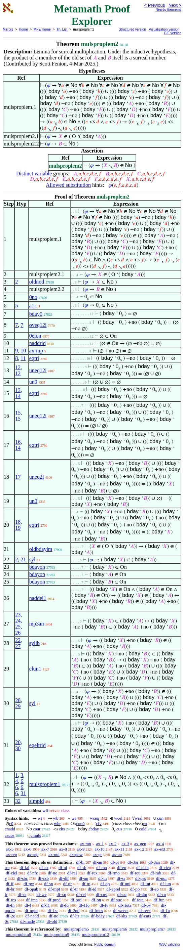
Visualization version (164, 29)
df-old (51, 921)
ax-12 (139, 849)
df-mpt (54, 889)
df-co (121, 894)
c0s (119, 828)
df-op (105, 883)
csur (37, 828)
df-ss (121, 878)
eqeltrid (37, 745)
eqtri (34, 358)
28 (18, 700)
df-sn (48, 883)
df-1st (52, 910)
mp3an (36, 624)
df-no (53, 915)
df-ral (72, 872)
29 (18, 706)
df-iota (138, 899)
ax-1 (100, 843)
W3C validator (169, 944)
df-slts (121, 915)
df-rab (155, 872)
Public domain (104, 944)
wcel (118, 818)
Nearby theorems (168, 9)
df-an (97, 862)
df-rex (92, 872)
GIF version (172, 33)
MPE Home (42, 29)
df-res (11, 899)
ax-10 (100, 849)
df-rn (161, 894)
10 (23, 350)
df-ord (76, 899)
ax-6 (27, 849)
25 (18, 627)
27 (18, 646)
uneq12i (38, 370)
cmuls (36, 835)
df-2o (10, 915)
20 (18, 742)
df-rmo (114, 872)
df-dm (142, 894)
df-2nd (73, 910)
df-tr (74, 889)
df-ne (52, 872)
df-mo (101, 867)
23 (18, 614)
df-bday (97, 915)
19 (18, 528)
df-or (114, 862)
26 (18, 633)
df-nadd (32, 915)
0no (33, 297)
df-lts (74, 915)
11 (23, 358)
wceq (94, 818)
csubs (9, 835)
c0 (11, 823)
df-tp (86, 883)
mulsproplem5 (76, 929)
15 (18, 413)
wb (56, 818)
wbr (57, 823)
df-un (83, 878)
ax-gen (140, 843)
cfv (99, 823)
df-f (28, 905)
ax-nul (54, 854)
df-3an (154, 862)
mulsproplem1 (44, 784)
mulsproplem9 (56, 934)
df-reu (135, 872)
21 (23, 559)
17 (18, 477)
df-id (92, 889)
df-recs (144, 910)
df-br (10, 889)
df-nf (63, 867)
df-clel (11, 872)
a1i (32, 305)
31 (23, 793)
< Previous (154, 5)
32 (18, 801)
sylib (34, 643)
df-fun (159, 899)
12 (18, 367)
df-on (96, 899)
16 (18, 442)
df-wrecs (120, 910)
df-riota (125, 905)
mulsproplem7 (152, 929)
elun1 (35, 669)
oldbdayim (40, 549)
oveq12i (38, 325)
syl (32, 559)
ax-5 (9, 849)
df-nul (161, 878)
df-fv (104, 905)
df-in (102, 878)
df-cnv (101, 894)
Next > (175, 5)
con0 (80, 823)
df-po (135, 889)
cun (160, 818)
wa (73, 818)
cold (142, 828)
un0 (33, 382)
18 (18, 522)
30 (18, 748)
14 (18, 396)
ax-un (117, 854)
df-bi (80, 862)
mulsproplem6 (114, 929)
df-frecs (96, 910)
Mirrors (8, 29)
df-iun (165, 883)
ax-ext (159, 849)
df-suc (116, 899)
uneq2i (36, 477)
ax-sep (32, 854)
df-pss (140, 878)
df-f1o (84, 905)
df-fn (10, 905)
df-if (9, 883)
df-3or (133, 862)
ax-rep (11, 854)
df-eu (121, 867)
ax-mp (36, 350)
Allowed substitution (68, 185)
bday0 (35, 314)
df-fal (24, 867)
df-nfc (32, 872)
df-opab (31, 889)
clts (62, 828)
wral (138, 818)
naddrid (37, 343)
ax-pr (97, 854)
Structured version (132, 29)
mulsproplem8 (18, 934)
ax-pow (76, 854)
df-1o (165, 910)
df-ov (146, 905)
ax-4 (160, 843)
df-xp (61, 894)
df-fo (64, 905)
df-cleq (165, 867)
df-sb (81, 867)
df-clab (142, 867)
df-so (154, 889)
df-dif (64, 878)
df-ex (43, 867)
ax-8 (63, 849)
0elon (35, 336)
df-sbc (22, 878)
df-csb (43, 878)
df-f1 (45, 905)
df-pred (54, 899)
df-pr (67, 883)
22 (18, 640)
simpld (36, 801)
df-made (27, 921)
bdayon (37, 567)
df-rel (81, 894)
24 (18, 620)
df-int (145, 883)
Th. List (62, 29)
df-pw (29, 883)
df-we (41, 894)
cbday (93, 828)
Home (23, 29)
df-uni (125, 883)
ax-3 (125, 843)
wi (40, 818)
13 (18, 390)
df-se (21, 894)
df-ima (32, 899)
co (145, 823)
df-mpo (31, 910)
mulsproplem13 (95, 934)
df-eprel (113, 889)
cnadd (10, 828)
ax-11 (119, 849)
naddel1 (37, 598)
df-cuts (145, 915)
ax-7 (45, 849)
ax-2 (112, 843)
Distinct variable (34, 173)
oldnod (36, 282)
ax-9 (80, 849)
